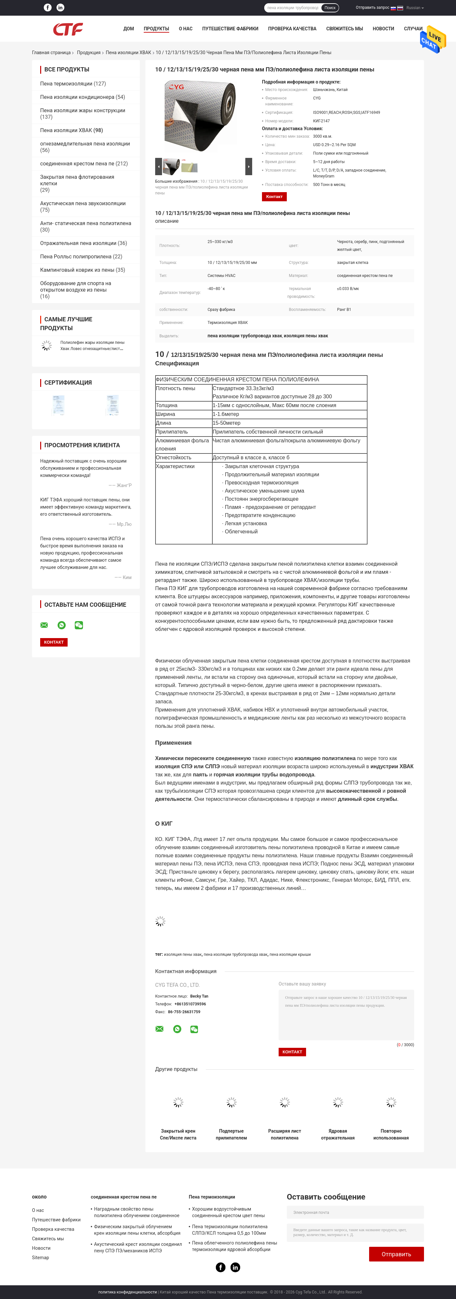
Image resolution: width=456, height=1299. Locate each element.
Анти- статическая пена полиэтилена (85, 223)
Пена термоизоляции (66, 84)
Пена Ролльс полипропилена (76, 256)
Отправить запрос (372, 7)
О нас (186, 28)
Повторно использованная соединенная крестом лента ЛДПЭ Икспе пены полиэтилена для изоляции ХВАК (391, 1134)
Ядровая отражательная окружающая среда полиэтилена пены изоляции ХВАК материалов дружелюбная (337, 1134)
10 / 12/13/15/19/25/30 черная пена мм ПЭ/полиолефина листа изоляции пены (201, 187)
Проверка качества (292, 28)
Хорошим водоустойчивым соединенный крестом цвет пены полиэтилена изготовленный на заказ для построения (233, 1213)
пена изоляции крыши (290, 954)
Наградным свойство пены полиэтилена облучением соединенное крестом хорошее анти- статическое (136, 1213)
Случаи (413, 28)
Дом (128, 28)
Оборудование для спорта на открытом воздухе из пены (75, 286)
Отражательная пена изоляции (78, 243)
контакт (274, 196)
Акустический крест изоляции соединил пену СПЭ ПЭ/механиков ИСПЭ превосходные (138, 1248)
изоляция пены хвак (183, 954)
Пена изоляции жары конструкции (82, 110)
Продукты (156, 28)
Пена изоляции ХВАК (128, 52)
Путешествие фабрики (230, 28)
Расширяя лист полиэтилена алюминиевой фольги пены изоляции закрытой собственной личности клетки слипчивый (285, 1134)
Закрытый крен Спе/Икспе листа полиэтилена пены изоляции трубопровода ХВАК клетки (178, 1134)
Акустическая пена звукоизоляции (83, 203)
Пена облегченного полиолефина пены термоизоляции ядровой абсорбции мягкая (234, 1247)
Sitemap (40, 1257)
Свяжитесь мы (344, 28)
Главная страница (51, 52)
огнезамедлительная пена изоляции (85, 144)
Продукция (89, 52)
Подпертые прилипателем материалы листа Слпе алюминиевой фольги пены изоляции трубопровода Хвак (231, 1134)
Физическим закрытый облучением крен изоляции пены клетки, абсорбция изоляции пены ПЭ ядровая (137, 1231)
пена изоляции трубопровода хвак (236, 954)
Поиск (330, 8)
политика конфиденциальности (127, 1292)
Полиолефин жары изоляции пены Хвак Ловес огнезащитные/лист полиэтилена (92, 348)
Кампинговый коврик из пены (77, 270)
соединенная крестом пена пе (77, 163)
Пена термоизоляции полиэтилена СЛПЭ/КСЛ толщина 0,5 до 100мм (230, 1230)
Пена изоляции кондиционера (77, 97)
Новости (383, 28)
